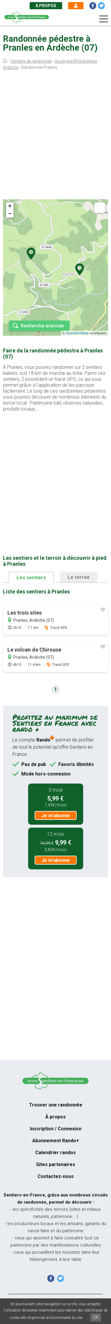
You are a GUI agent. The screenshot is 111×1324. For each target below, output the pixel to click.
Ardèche (10, 67)
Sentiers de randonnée (31, 61)
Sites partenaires (55, 1164)
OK (96, 1317)
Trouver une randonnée (55, 1105)
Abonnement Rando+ (55, 1140)
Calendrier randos (55, 1152)
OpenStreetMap (77, 333)
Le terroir (78, 577)
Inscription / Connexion (55, 1129)
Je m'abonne (55, 815)
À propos (46, 5)
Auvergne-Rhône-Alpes (76, 61)
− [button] (10, 213)
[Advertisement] (55, 136)
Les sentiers (31, 577)
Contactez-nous (56, 1176)
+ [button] (10, 206)
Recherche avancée (42, 326)
